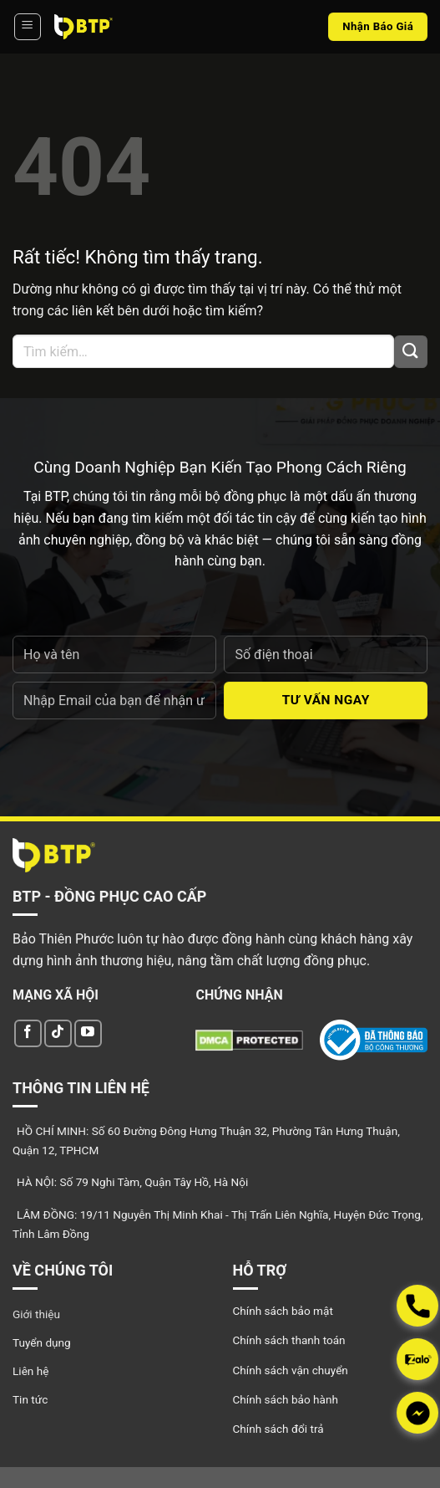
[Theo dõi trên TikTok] (58, 1033)
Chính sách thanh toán (289, 1340)
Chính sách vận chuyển (290, 1370)
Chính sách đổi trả (278, 1428)
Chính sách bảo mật (283, 1310)
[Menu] (27, 26)
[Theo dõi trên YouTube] (88, 1033)
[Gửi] (410, 351)
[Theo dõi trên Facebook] (28, 1033)
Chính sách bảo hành (285, 1399)
